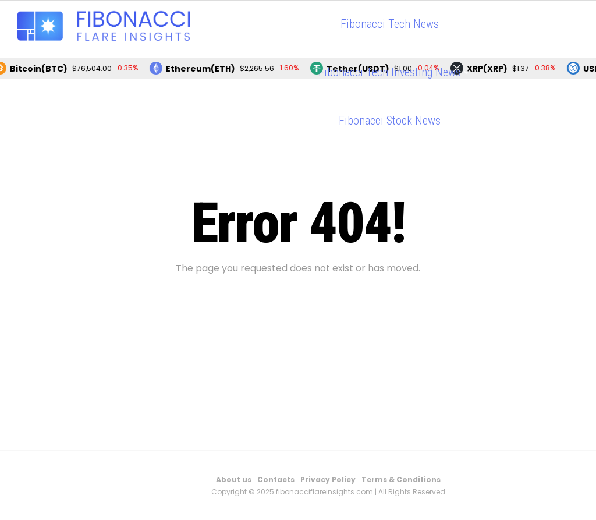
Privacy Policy (328, 479)
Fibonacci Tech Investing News (389, 72)
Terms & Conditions (401, 479)
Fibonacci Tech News (389, 24)
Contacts (276, 479)
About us (233, 479)
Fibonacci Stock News (390, 121)
